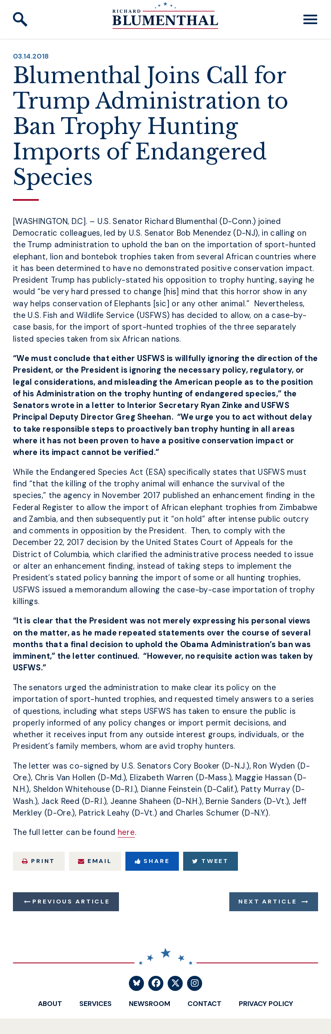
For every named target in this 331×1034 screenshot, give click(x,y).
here (126, 832)
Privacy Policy (266, 1003)
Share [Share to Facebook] (152, 861)
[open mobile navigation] (310, 19)
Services (95, 1003)
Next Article (267, 901)
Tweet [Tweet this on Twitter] (210, 861)
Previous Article (70, 901)
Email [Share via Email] (95, 861)
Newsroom (149, 1003)
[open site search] (20, 19)
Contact (204, 1003)
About (50, 1003)
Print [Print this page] (38, 861)
